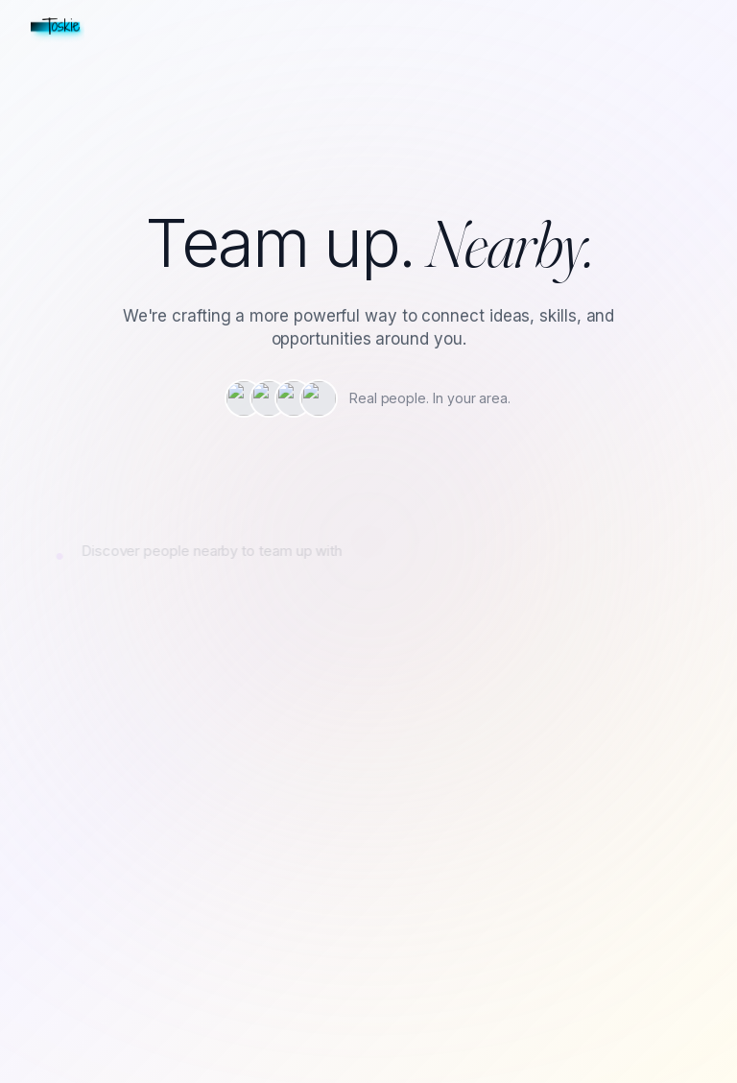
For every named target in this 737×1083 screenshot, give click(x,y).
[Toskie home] (57, 27)
